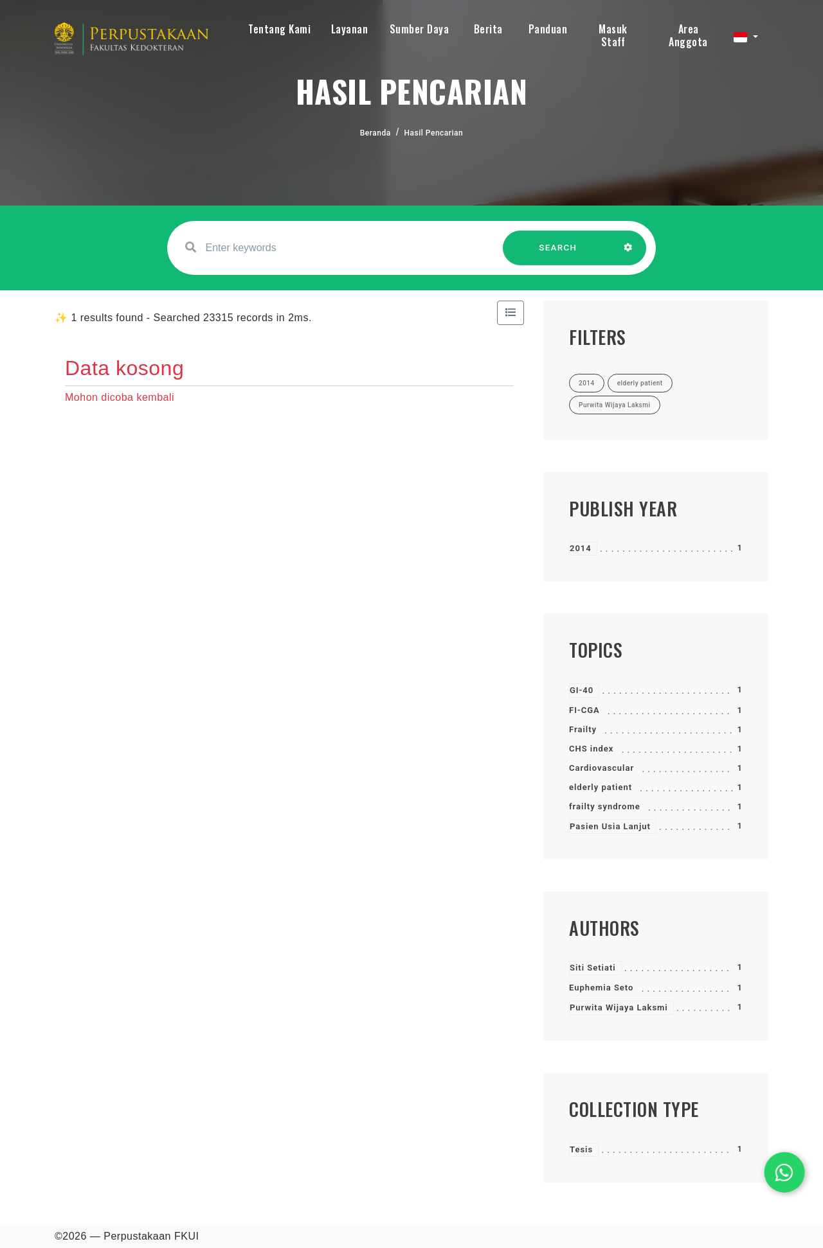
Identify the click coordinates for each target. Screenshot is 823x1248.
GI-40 (581, 690)
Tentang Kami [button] (279, 29)
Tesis (581, 1149)
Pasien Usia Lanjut (610, 826)
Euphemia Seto (601, 987)
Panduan (548, 29)
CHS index (591, 748)
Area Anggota (688, 35)
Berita (488, 29)
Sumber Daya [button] (419, 29)
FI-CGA (584, 710)
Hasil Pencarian (434, 132)
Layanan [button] (349, 29)
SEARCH (558, 254)
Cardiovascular (601, 768)
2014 (581, 548)
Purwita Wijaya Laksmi (619, 1007)
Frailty (583, 729)
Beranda (375, 132)
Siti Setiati (593, 967)
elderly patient (600, 787)
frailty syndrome (604, 806)
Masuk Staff (613, 35)
